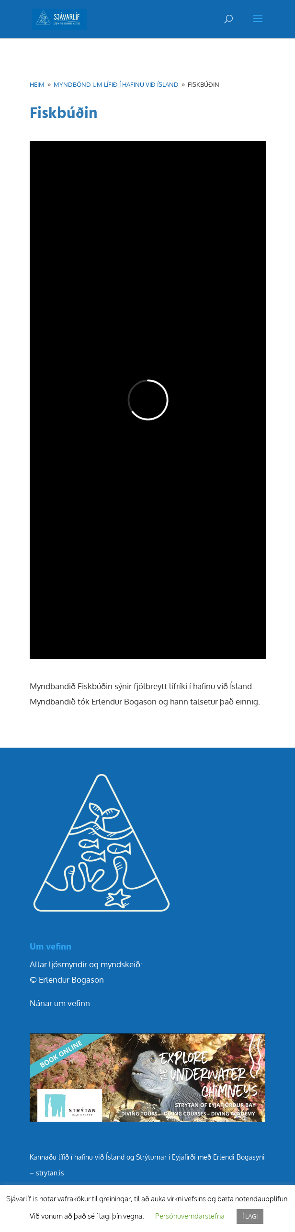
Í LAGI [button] (250, 1216)
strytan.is (50, 1173)
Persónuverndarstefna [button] (190, 1215)
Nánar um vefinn (60, 1003)
